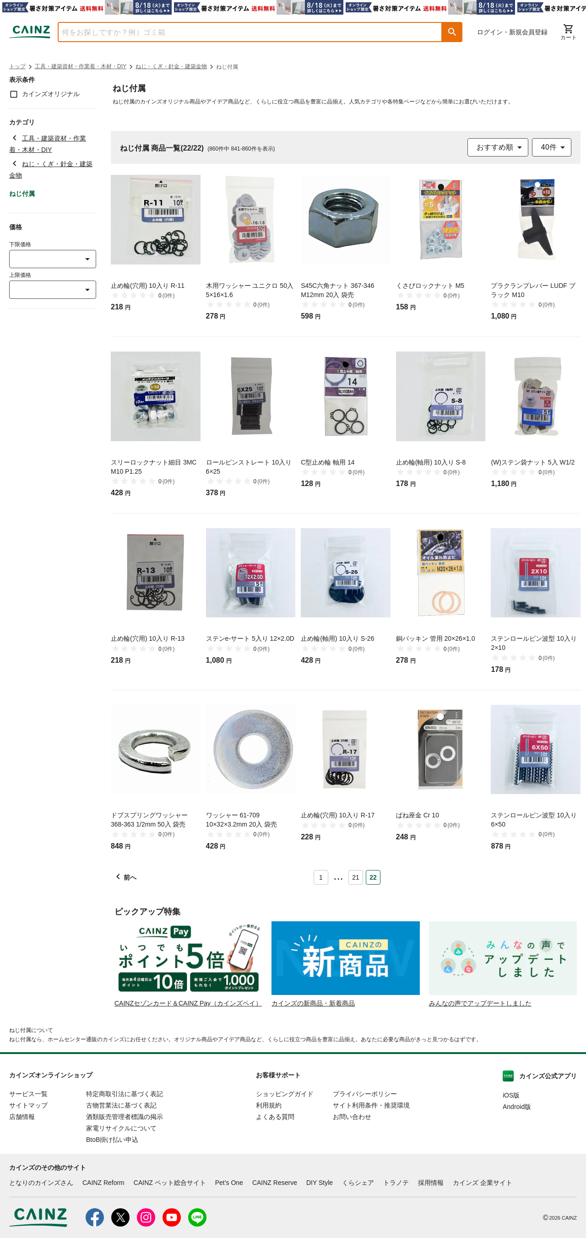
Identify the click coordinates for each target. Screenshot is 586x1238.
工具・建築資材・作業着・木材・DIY (80, 66)
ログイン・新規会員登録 (512, 32)
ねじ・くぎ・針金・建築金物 (171, 66)
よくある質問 (275, 1116)
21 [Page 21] (355, 877)
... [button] (338, 875)
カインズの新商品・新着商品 (313, 1003)
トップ (17, 66)
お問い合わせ (352, 1116)
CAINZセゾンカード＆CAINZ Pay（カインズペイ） (188, 1003)
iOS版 (511, 1095)
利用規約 (269, 1105)
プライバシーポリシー (365, 1093)
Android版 (517, 1106)
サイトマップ (28, 1105)
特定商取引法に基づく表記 (124, 1093)
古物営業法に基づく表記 (121, 1105)
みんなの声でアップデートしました (480, 1003)
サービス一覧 (28, 1093)
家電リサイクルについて (121, 1128)
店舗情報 (22, 1116)
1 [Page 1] (321, 877)
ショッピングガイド (285, 1093)
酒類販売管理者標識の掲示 (124, 1116)
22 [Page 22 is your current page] (373, 877)
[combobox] (243, 32)
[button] (452, 32)
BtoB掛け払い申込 (112, 1139)
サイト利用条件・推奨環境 (371, 1105)
